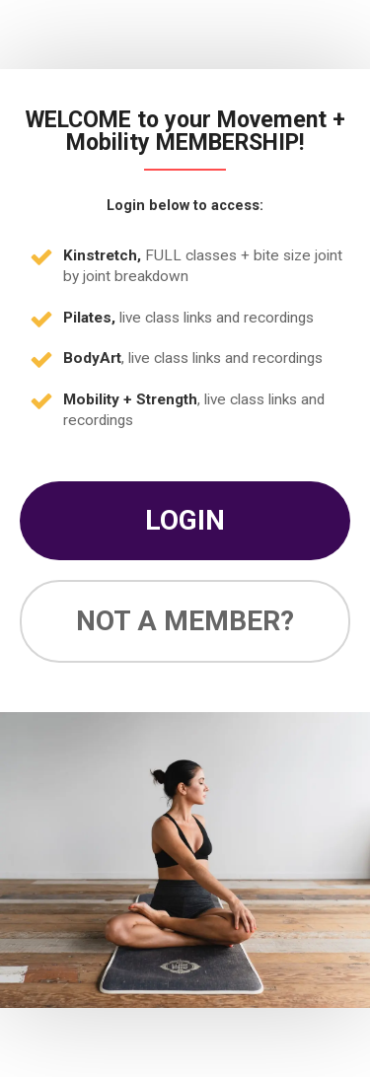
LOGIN (185, 520)
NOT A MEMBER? (185, 621)
